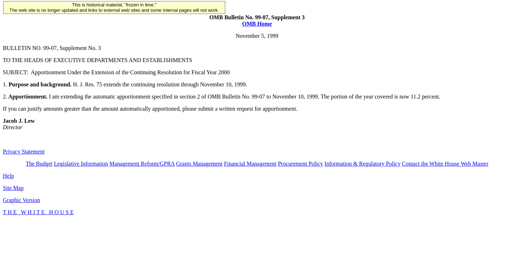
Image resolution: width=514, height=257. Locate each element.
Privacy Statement (24, 151)
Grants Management (199, 164)
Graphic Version (21, 200)
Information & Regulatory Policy (362, 164)
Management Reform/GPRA (142, 164)
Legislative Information (81, 164)
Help (8, 176)
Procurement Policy (300, 164)
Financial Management (250, 164)
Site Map (13, 188)
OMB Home (257, 24)
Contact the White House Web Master (445, 164)
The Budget (39, 164)
